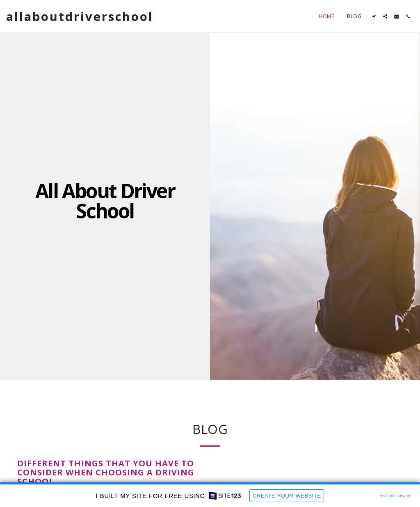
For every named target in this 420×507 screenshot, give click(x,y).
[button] (373, 16)
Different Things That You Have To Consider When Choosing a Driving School (105, 472)
